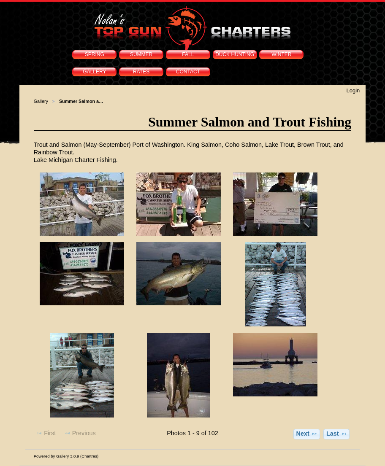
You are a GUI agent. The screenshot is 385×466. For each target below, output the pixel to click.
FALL (188, 54)
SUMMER (141, 54)
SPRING (94, 54)
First (46, 433)
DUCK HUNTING (234, 54)
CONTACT (188, 72)
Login (353, 90)
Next (306, 433)
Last (336, 433)
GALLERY (94, 72)
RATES (141, 72)
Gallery (41, 101)
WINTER (281, 54)
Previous (80, 433)
